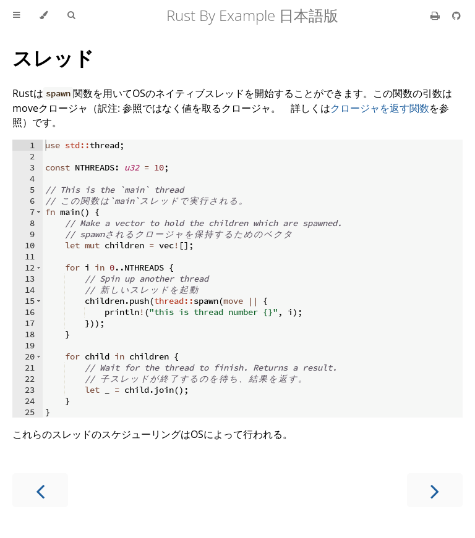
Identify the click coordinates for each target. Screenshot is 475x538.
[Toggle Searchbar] (71, 15)
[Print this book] (436, 15)
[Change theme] (44, 15)
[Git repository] (456, 15)
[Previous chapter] (40, 490)
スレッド (53, 57)
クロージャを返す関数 (379, 108)
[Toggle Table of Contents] (16, 15)
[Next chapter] (435, 490)
